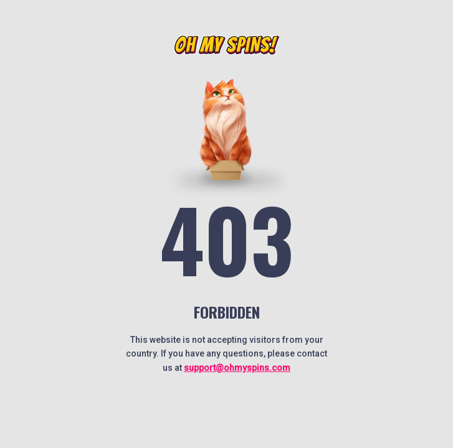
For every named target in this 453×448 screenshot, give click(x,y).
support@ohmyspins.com (237, 368)
